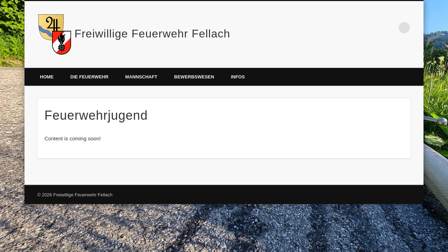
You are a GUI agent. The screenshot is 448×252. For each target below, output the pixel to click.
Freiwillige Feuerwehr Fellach (152, 33)
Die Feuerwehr (89, 76)
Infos (238, 76)
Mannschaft (141, 76)
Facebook (390, 27)
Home (47, 76)
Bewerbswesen (194, 76)
